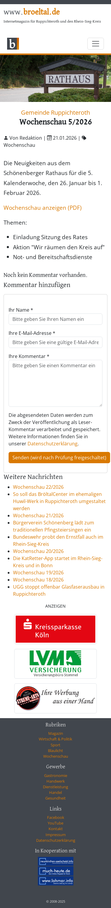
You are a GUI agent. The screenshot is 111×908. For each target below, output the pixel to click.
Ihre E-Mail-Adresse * (32, 333)
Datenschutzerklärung (53, 443)
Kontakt (56, 828)
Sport (55, 745)
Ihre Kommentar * (29, 356)
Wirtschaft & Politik (55, 739)
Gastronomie (55, 775)
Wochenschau (55, 756)
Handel (55, 792)
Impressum (56, 834)
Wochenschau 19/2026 (38, 572)
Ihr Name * (21, 310)
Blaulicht (55, 750)
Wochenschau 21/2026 (38, 515)
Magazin (55, 733)
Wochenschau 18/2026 (38, 579)
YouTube (55, 823)
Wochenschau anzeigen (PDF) (43, 208)
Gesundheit (55, 798)
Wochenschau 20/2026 (38, 551)
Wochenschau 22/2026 (38, 487)
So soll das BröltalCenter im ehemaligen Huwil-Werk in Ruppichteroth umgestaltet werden (59, 501)
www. (31, 12)
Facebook (55, 817)
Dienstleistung (55, 786)
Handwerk (55, 781)
